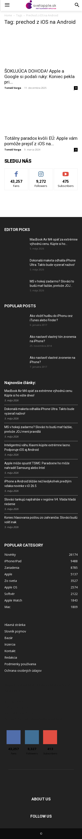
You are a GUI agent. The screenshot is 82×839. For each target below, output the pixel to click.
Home (8, 15)
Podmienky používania (20, 664)
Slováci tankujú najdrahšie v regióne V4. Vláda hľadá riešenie (40, 502)
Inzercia (9, 644)
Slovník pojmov (15, 631)
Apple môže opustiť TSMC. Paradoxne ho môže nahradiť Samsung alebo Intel (37, 465)
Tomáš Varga (12, 87)
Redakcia (10, 657)
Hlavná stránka (14, 625)
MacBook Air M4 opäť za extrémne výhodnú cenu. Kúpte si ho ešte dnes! (38, 393)
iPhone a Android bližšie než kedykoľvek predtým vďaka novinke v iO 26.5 (38, 484)
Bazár (8, 638)
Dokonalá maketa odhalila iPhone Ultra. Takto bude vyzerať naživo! (39, 411)
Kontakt (10, 651)
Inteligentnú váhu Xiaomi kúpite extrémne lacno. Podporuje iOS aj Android (37, 447)
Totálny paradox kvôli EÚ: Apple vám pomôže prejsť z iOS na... (40, 141)
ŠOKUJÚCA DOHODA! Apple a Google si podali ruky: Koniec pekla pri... (39, 76)
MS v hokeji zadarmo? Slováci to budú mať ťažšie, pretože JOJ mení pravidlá (38, 429)
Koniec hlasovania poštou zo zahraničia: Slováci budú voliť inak (40, 520)
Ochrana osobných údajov (23, 670)
